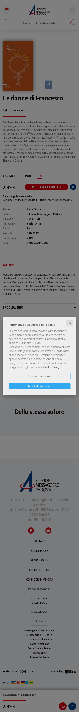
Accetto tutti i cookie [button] (39, 386)
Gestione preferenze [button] (39, 375)
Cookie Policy (51, 366)
